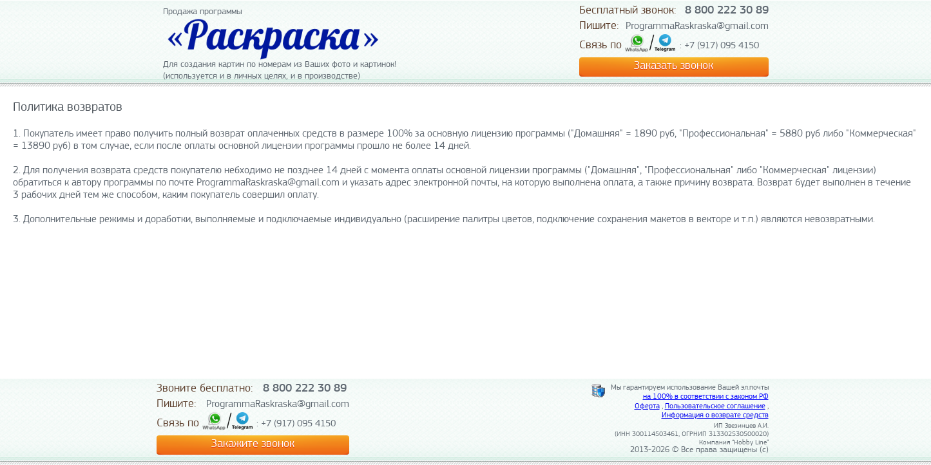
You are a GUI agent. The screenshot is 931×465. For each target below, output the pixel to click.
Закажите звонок (252, 444)
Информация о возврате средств (715, 415)
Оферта (647, 406)
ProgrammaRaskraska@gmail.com (697, 26)
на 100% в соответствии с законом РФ (706, 397)
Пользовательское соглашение (715, 406)
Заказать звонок (673, 66)
